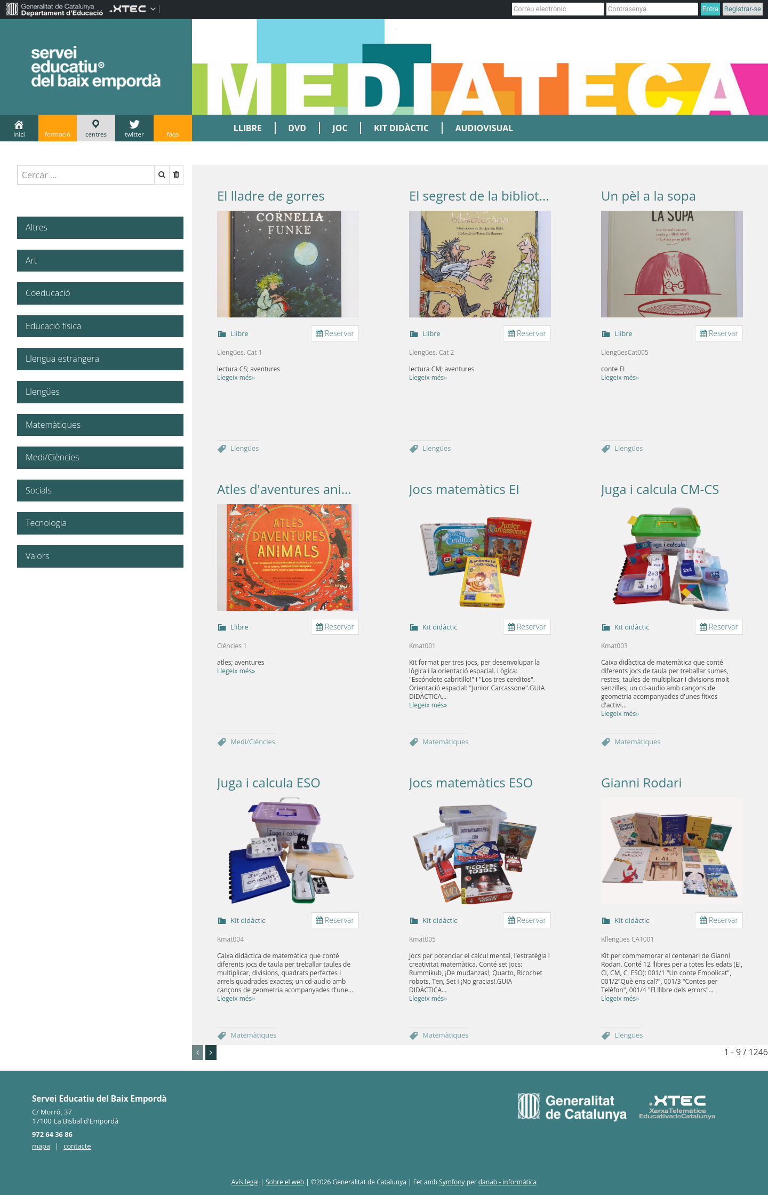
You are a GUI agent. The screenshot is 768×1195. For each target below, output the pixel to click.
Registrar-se (742, 9)
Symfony (452, 1181)
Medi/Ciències (252, 741)
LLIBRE (248, 128)
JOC (340, 128)
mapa (41, 1146)
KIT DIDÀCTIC (401, 128)
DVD (297, 128)
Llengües (244, 448)
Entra (710, 9)
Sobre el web (285, 1181)
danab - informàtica (507, 1181)
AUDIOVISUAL (484, 128)
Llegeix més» (236, 377)
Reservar (335, 333)
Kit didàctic (439, 627)
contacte (77, 1146)
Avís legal (245, 1181)
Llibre (239, 333)
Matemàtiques (445, 741)
